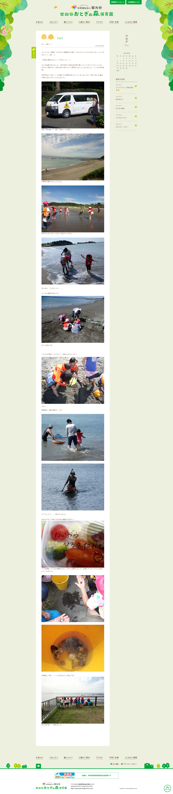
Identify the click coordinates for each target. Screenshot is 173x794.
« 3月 (117, 70)
